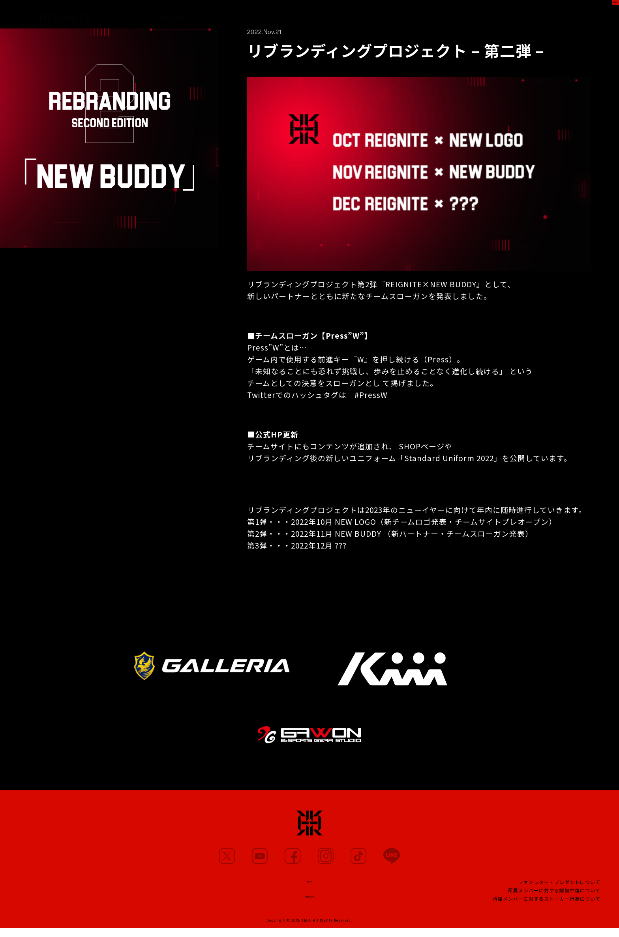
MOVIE (274, 16)
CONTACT (309, 902)
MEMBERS (222, 15)
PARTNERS (327, 17)
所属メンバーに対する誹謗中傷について (554, 895)
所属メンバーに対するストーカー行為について (546, 904)
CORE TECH (301, 928)
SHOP (597, 14)
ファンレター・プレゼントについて (559, 887)
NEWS (172, 14)
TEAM (376, 18)
